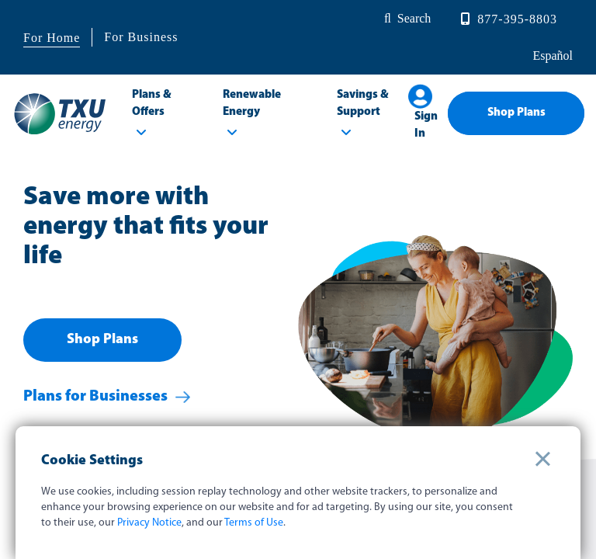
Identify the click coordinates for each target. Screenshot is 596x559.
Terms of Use (253, 523)
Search (414, 18)
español (551, 55)
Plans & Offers (152, 104)
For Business (141, 36)
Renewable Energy (252, 104)
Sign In (426, 126)
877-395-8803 (517, 19)
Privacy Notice (149, 523)
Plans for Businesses (95, 396)
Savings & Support (363, 104)
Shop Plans (516, 113)
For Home (51, 37)
